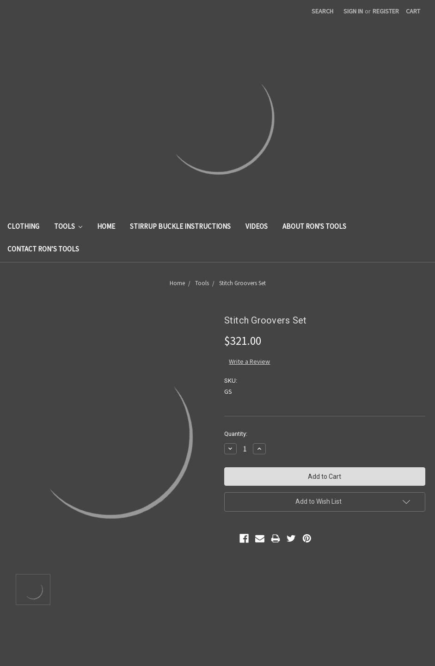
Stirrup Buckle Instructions (180, 226)
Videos (256, 226)
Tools (68, 226)
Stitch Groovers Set (242, 283)
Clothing (23, 226)
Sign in (353, 11)
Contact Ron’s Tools (43, 248)
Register (386, 11)
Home (106, 226)
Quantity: (235, 433)
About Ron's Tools (314, 226)
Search (322, 11)
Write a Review (249, 361)
